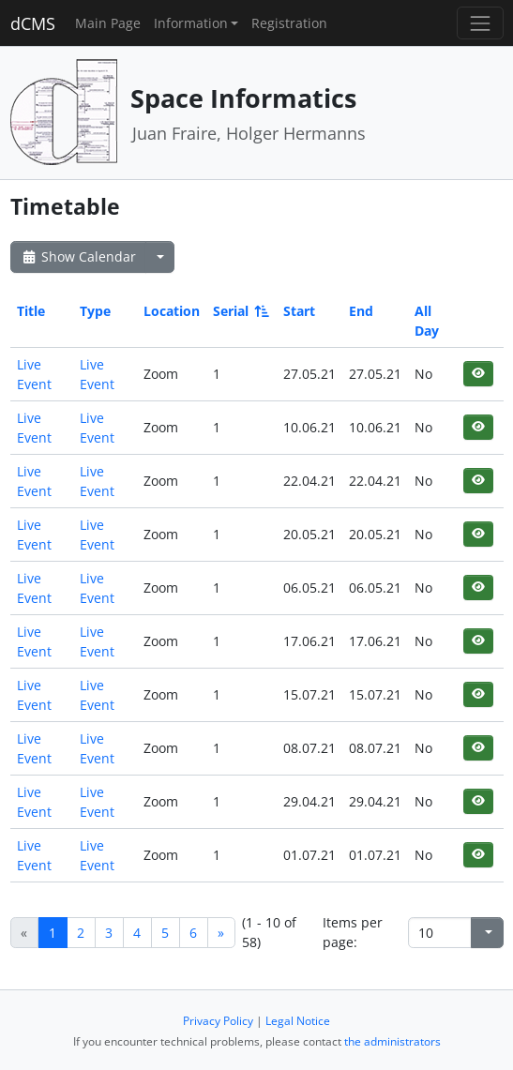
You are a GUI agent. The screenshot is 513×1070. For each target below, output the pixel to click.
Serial (239, 311)
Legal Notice (297, 1021)
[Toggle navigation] (480, 23)
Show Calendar (78, 256)
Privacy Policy (218, 1021)
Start (299, 311)
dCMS (32, 23)
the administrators (392, 1041)
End (361, 311)
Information (191, 23)
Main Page (108, 23)
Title (31, 311)
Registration (289, 23)
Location (171, 311)
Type (95, 311)
